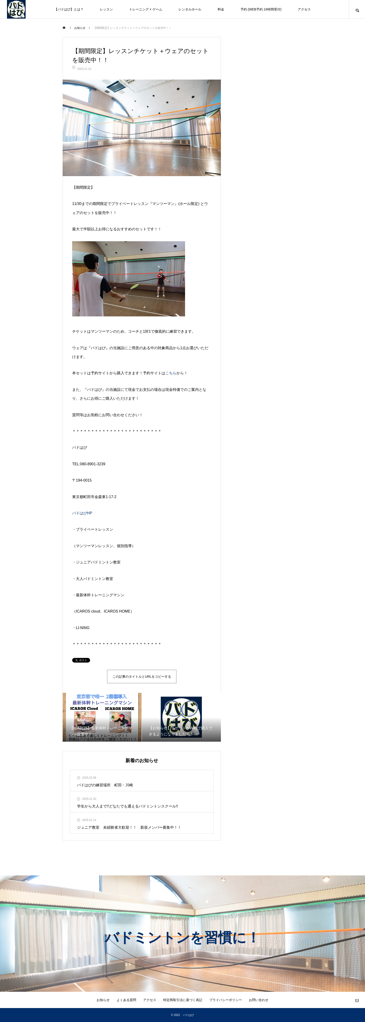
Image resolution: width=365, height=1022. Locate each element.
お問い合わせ (258, 1000)
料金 (221, 9)
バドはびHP (82, 513)
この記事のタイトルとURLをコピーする (141, 676)
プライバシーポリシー (225, 1000)
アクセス (304, 9)
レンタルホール (190, 9)
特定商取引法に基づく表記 (182, 1000)
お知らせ (103, 1000)
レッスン (106, 9)
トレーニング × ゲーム (145, 9)
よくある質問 (126, 1000)
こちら (170, 373)
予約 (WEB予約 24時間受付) (261, 9)
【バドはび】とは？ (69, 9)
